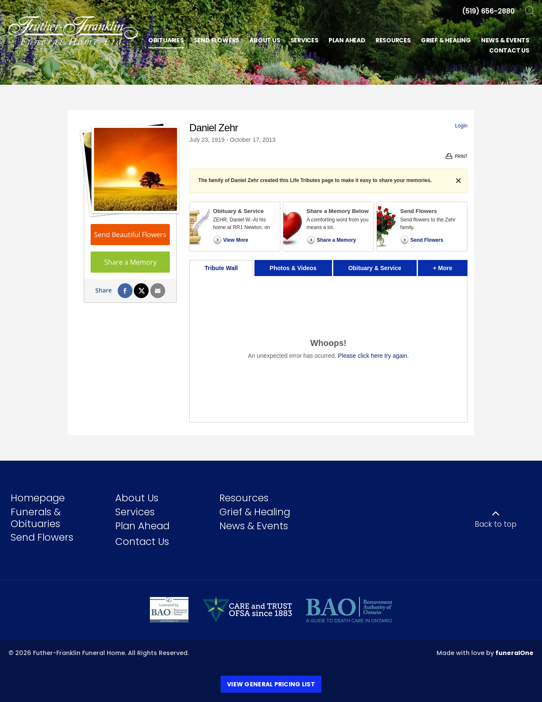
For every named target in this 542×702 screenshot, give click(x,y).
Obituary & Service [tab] (374, 268)
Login (461, 126)
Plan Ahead (142, 526)
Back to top (496, 524)
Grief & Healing (254, 512)
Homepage (38, 498)
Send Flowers (42, 537)
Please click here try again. (373, 355)
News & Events (253, 526)
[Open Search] (530, 11)
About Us (136, 498)
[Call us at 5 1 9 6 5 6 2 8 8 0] (488, 11)
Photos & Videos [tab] (293, 268)
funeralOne (514, 653)
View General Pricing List (271, 684)
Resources (243, 498)
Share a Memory (130, 262)
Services (135, 512)
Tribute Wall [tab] (221, 268)
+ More (450, 265)
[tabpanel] (328, 349)
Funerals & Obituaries (36, 518)
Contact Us (142, 541)
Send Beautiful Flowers (130, 234)
